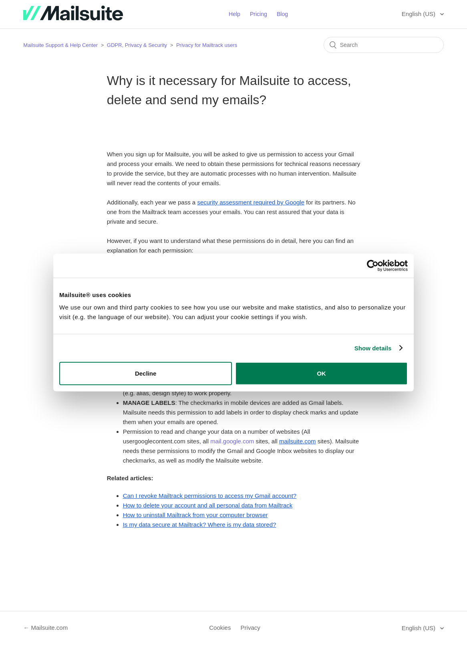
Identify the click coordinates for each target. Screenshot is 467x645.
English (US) (419, 13)
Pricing (258, 14)
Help (234, 14)
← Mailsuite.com (45, 627)
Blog (282, 14)
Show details (373, 347)
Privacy (250, 627)
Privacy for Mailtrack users (206, 45)
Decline (145, 373)
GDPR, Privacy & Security (138, 45)
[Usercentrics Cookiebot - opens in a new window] (373, 265)
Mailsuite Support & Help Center (60, 45)
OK (321, 373)
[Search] (384, 45)
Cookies (220, 627)
